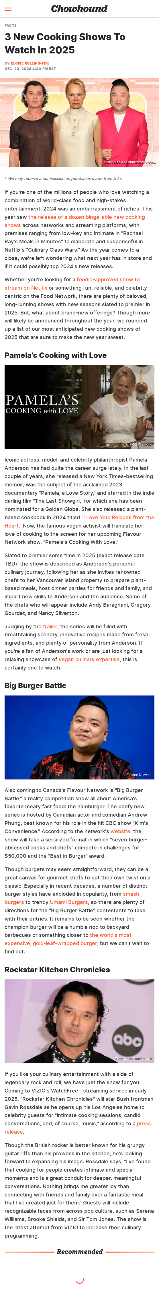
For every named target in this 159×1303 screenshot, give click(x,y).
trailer (50, 627)
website (120, 831)
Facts (11, 25)
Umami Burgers (69, 902)
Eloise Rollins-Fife (30, 63)
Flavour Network (139, 444)
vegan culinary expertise (89, 659)
